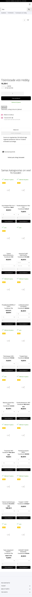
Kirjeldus (16, 130)
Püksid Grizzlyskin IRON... (23, 451)
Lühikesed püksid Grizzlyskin (23, 305)
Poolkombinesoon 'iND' (23, 402)
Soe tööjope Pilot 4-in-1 (8, 205)
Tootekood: (4, 86)
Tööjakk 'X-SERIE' (23, 502)
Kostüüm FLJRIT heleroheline (23, 254)
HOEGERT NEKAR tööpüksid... (23, 550)
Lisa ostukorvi (16, 98)
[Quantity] (9, 217)
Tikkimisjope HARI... (8, 356)
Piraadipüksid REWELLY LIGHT (8, 305)
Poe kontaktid (5, 583)
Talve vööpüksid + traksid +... (8, 550)
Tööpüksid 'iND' (8, 450)
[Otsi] (29, 9)
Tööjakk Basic (23, 356)
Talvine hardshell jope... (8, 502)
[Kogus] (12, 94)
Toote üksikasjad (16, 133)
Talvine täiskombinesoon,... (8, 254)
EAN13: (3, 88)
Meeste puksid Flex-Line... (8, 403)
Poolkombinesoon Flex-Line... (23, 206)
